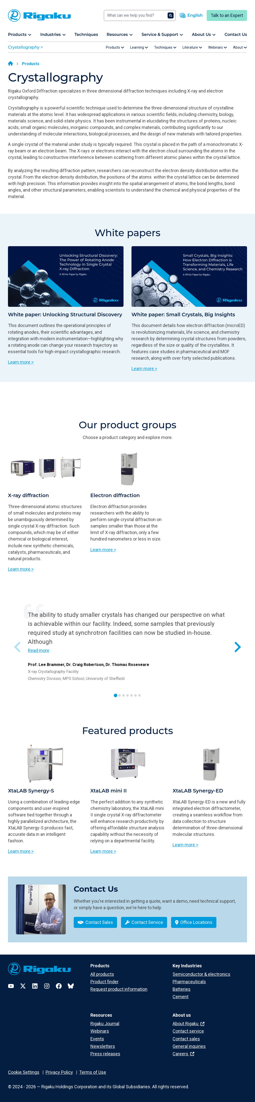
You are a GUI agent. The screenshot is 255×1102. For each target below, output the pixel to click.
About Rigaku (188, 1023)
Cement (181, 996)
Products (115, 47)
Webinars (217, 47)
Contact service (188, 1031)
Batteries (182, 989)
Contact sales (186, 1038)
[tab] (115, 695)
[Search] (140, 15)
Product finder (104, 981)
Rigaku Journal (104, 1023)
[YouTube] (11, 986)
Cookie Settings (23, 1072)
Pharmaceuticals (189, 981)
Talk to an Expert (227, 15)
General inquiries (189, 1046)
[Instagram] (47, 986)
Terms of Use (92, 1072)
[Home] (10, 63)
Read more (38, 650)
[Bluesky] (71, 986)
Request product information (118, 989)
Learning (139, 47)
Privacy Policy (59, 1072)
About (240, 47)
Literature (192, 47)
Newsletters (102, 1046)
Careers (183, 1053)
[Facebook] (59, 986)
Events (97, 1038)
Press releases (105, 1053)
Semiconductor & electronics (201, 974)
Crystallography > (25, 47)
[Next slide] (237, 647)
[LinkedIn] (35, 986)
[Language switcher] (191, 15)
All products (102, 974)
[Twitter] (23, 986)
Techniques (165, 47)
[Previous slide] (18, 647)
